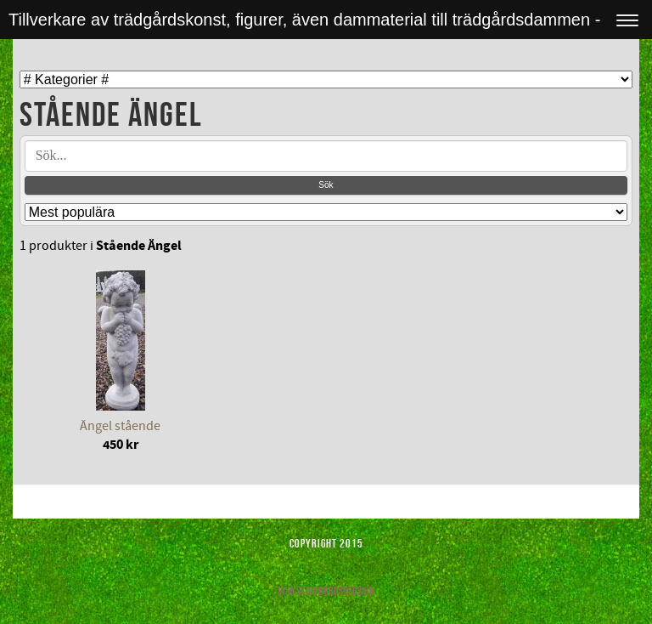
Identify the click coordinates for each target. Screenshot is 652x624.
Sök (325, 185)
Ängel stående (120, 425)
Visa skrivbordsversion (326, 591)
